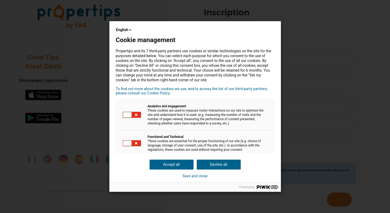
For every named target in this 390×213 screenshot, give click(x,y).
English (124, 30)
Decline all (218, 164)
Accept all (171, 164)
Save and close (195, 176)
